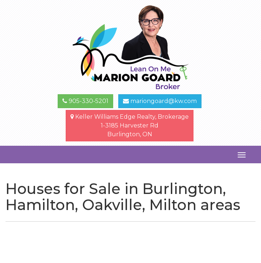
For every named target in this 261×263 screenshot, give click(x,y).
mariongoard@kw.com (160, 101)
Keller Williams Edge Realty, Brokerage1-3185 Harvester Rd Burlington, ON (129, 125)
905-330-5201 (85, 101)
